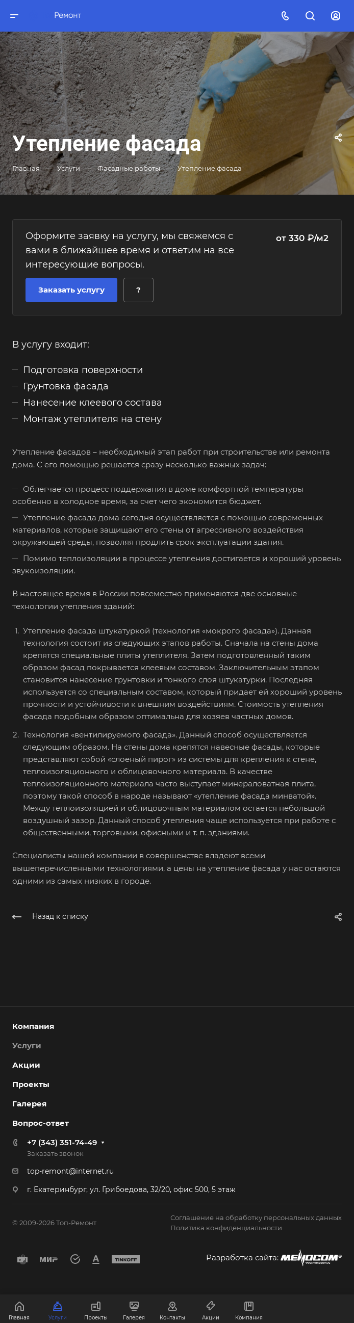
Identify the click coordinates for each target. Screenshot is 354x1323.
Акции (26, 1065)
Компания (33, 1026)
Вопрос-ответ (40, 1123)
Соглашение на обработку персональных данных (256, 1217)
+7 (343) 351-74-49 (62, 1142)
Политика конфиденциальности (226, 1228)
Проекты (30, 1084)
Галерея (29, 1103)
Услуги (26, 1045)
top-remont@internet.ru (70, 1171)
